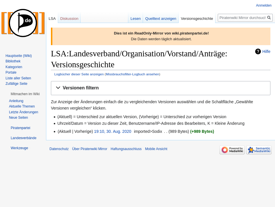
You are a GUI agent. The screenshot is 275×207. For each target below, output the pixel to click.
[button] (161, 88)
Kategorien (13, 67)
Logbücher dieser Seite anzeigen (79, 74)
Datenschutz (59, 149)
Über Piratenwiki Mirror (89, 149)
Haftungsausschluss (126, 149)
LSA (52, 18)
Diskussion (69, 18)
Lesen (136, 18)
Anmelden (264, 5)
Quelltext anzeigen (160, 18)
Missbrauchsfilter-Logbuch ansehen (132, 74)
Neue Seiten (18, 118)
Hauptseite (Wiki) (18, 56)
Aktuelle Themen (22, 106)
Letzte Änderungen (23, 112)
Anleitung (16, 101)
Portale (10, 72)
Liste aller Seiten (18, 78)
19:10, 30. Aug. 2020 (112, 131)
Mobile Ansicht (156, 149)
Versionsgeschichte (197, 18)
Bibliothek (12, 61)
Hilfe (266, 51)
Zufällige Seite (16, 84)
